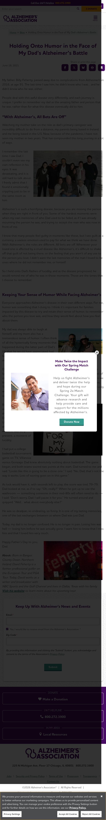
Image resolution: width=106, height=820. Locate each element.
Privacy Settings (12, 814)
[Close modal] (102, 372)
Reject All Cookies (91, 814)
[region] (53, 806)
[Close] (102, 796)
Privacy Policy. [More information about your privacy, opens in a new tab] (77, 807)
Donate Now (75, 437)
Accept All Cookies (68, 814)
